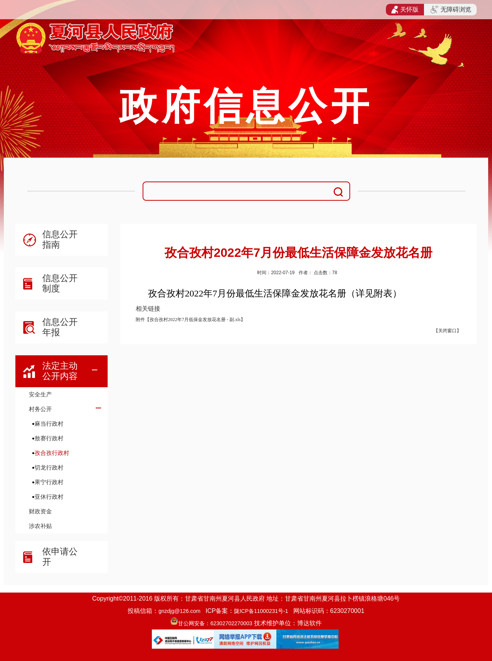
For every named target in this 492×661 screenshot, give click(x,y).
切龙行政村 (49, 467)
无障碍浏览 (450, 9)
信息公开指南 (60, 239)
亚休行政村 (49, 496)
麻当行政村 (49, 423)
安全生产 (40, 394)
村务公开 (40, 409)
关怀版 (405, 9)
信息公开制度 (60, 283)
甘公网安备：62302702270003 (215, 623)
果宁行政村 (49, 482)
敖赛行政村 (49, 438)
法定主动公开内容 (60, 371)
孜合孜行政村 (52, 453)
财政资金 (40, 511)
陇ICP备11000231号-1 (261, 611)
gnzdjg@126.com (179, 611)
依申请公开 (60, 556)
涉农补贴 (40, 526)
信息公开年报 (60, 327)
